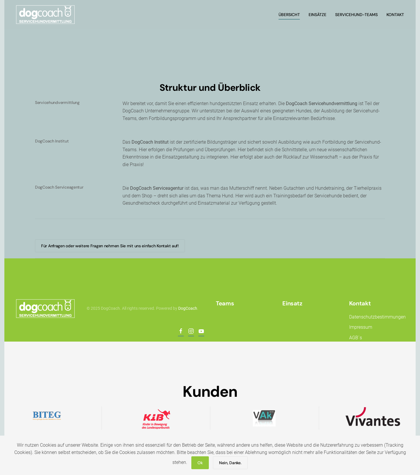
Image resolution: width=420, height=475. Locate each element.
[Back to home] (46, 14)
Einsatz (292, 303)
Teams (224, 303)
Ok (199, 462)
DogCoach (187, 308)
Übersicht (289, 14)
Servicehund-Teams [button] (356, 14)
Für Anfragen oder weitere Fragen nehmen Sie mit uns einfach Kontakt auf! (110, 245)
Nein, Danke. (230, 462)
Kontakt (359, 303)
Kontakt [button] (395, 14)
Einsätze (317, 14)
